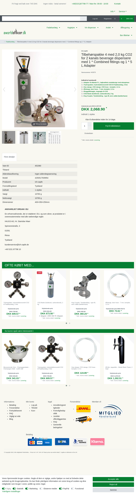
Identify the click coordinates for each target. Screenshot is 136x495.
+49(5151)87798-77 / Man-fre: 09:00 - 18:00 (89, 4)
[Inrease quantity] (89, 124)
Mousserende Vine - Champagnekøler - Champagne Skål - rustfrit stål (16, 368)
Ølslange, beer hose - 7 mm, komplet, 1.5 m (99, 89)
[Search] (83, 18)
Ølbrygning (125, 28)
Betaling (12, 405)
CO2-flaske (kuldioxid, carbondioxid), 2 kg (98, 93)
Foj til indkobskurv (118, 126)
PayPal (66, 489)
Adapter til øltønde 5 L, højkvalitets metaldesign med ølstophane (106, 82)
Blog (11, 419)
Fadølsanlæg (52, 28)
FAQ (11, 413)
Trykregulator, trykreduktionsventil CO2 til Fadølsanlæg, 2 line (106, 85)
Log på (34, 405)
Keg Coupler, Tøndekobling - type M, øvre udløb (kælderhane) (105, 96)
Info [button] (112, 11)
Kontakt (116, 4)
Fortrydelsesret (15, 411)
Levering (97, 140)
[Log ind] (94, 18)
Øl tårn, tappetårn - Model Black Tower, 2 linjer (118, 368)
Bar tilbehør (125, 35)
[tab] (9, 157)
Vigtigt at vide (14, 416)
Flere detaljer (9, 157)
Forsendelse (14, 408)
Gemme (113, 490)
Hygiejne (71, 28)
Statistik (20, 489)
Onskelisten (87, 133)
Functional (79, 489)
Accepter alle (113, 479)
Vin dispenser (90, 28)
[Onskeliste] (116, 18)
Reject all (113, 484)
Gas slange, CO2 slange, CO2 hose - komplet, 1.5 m (102, 87)
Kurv (33, 411)
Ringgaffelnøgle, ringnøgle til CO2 (96, 91)
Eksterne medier (50, 489)
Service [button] (122, 11)
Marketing (33, 489)
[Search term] (41, 18)
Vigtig (8, 489)
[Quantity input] (84, 126)
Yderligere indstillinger (11, 491)
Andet (108, 28)
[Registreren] (106, 18)
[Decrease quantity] (89, 128)
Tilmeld (34, 408)
